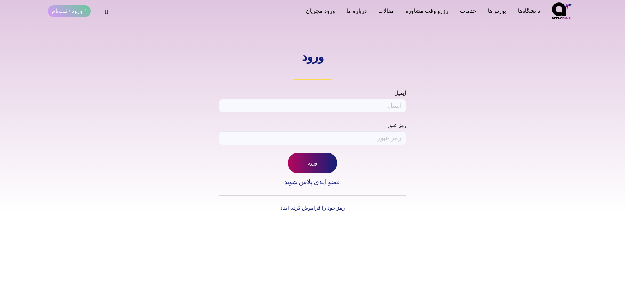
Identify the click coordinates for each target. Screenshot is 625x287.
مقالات (386, 11)
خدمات (468, 11)
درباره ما (356, 11)
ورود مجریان (320, 11)
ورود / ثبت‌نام (69, 11)
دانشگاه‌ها (529, 11)
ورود (312, 163)
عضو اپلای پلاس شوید (312, 182)
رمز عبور (396, 125)
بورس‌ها (497, 11)
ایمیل (400, 93)
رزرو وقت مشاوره (426, 11)
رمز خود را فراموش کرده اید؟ (312, 208)
